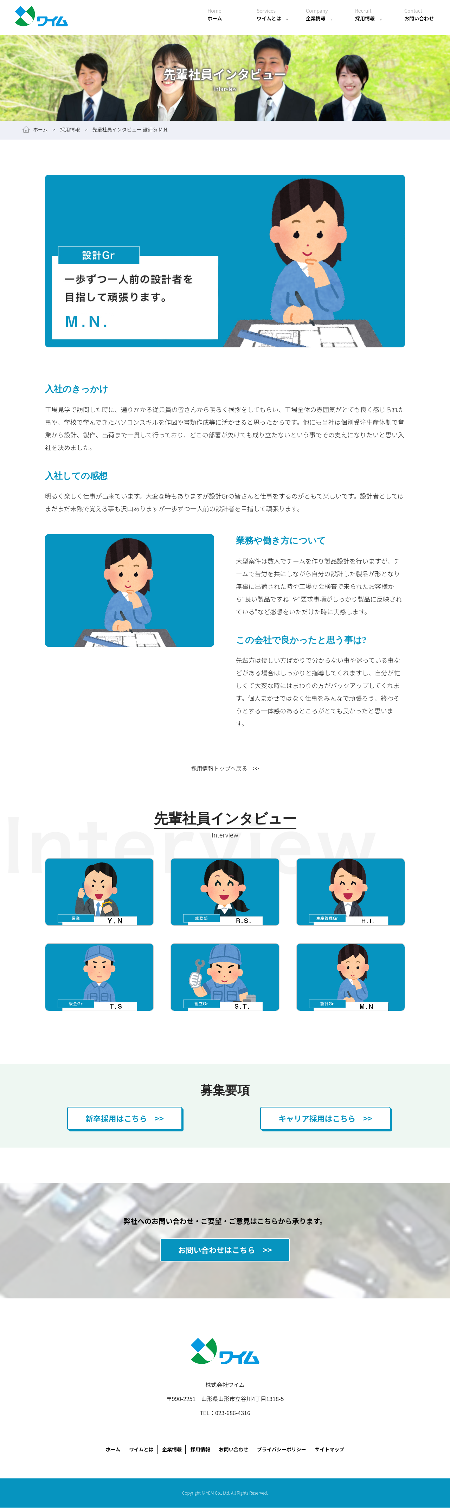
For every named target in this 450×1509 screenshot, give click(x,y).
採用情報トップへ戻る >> (225, 768)
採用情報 (368, 14)
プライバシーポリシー (281, 1450)
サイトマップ (329, 1450)
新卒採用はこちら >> (124, 1118)
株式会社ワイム (42, 17)
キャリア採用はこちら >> (325, 1118)
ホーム (214, 14)
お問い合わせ (419, 14)
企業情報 (319, 14)
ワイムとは (272, 14)
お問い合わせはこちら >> (225, 1251)
